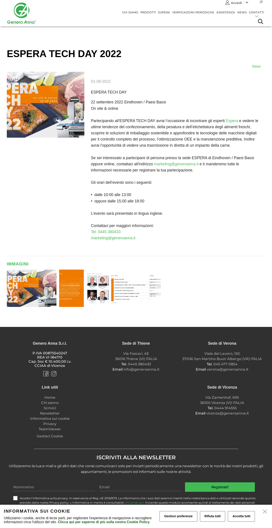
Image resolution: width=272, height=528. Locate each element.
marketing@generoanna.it (176, 164)
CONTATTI (256, 12)
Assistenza (225, 12)
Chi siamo (130, 12)
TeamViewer (50, 429)
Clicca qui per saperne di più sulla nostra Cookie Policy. (104, 522)
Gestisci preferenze (178, 516)
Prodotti (148, 12)
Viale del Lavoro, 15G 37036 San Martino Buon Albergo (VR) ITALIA (222, 356)
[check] (15, 498)
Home (49, 397)
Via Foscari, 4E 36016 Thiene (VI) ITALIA (136, 356)
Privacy (49, 424)
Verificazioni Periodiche (193, 12)
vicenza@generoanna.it (227, 413)
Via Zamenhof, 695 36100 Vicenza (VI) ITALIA (222, 400)
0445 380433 (139, 364)
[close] (265, 511)
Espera (164, 12)
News (242, 12)
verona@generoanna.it (227, 369)
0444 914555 (225, 408)
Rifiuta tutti (213, 516)
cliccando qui (134, 502)
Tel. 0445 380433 (106, 232)
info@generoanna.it (141, 369)
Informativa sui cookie (50, 418)
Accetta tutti (241, 516)
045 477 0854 (225, 364)
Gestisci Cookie (50, 436)
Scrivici (50, 408)
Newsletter (50, 413)
